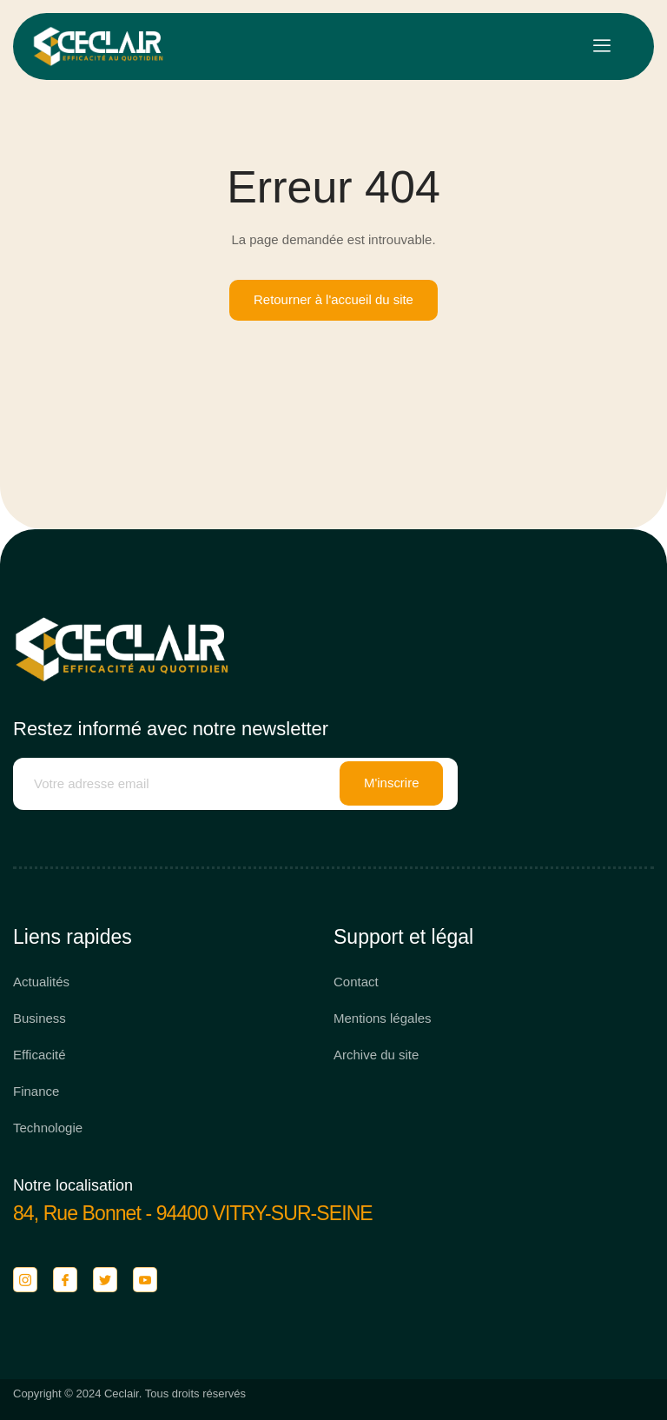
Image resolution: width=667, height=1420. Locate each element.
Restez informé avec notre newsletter (170, 729)
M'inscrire (391, 784)
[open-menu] (602, 46)
